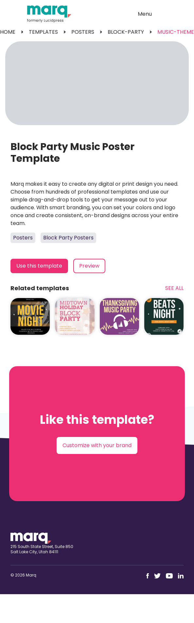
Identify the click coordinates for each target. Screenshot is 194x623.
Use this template (39, 266)
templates (43, 32)
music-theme (175, 32)
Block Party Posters (68, 237)
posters (82, 32)
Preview (89, 266)
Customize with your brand (97, 445)
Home (7, 32)
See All (174, 288)
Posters (23, 237)
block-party (126, 32)
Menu (145, 14)
